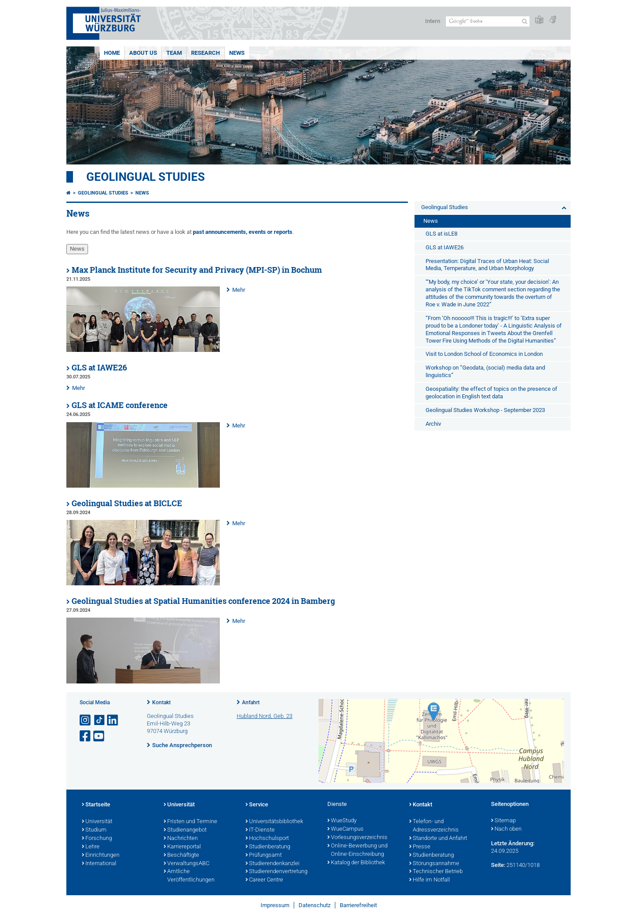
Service (257, 805)
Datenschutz (314, 905)
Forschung (97, 839)
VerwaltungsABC (186, 864)
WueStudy (342, 821)
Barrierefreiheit (358, 905)
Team (174, 53)
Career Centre (264, 880)
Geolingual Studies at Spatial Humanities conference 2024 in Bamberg (203, 601)
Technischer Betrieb (436, 872)
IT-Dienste (260, 830)
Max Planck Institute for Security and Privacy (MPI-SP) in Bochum (197, 270)
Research (205, 53)
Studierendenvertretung (276, 872)
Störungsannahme (434, 864)
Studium (94, 830)
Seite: (498, 865)
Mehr (238, 289)
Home (112, 53)
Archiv (433, 423)
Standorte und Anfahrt (438, 839)
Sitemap (503, 821)
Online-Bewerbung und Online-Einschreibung (357, 850)
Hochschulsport (267, 839)
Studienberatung (268, 847)
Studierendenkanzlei (272, 864)
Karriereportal (182, 847)
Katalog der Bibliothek (356, 863)
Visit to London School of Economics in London (484, 354)
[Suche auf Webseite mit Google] (488, 21)
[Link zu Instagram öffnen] (86, 720)
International (99, 864)
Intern (432, 21)
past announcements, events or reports (242, 232)
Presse (419, 847)
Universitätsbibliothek (274, 822)
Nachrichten (181, 839)
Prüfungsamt (264, 855)
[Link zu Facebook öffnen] (86, 736)
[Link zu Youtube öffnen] (99, 736)
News (237, 53)
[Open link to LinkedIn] (113, 720)
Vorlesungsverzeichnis (357, 838)
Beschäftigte (181, 855)
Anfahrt (251, 702)
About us (143, 53)
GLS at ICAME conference (120, 405)
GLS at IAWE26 (99, 368)
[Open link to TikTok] (99, 720)
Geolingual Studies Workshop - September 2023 (485, 410)
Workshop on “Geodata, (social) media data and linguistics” (485, 371)
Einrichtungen (100, 855)
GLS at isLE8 (441, 233)
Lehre (91, 847)
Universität (97, 822)
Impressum (275, 905)
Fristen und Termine (190, 822)
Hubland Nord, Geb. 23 (264, 716)
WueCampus (345, 829)
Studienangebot (185, 830)
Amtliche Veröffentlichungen (189, 876)
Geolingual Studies (145, 176)
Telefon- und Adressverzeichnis (434, 826)
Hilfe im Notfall (429, 880)
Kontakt (161, 702)
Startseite (96, 805)
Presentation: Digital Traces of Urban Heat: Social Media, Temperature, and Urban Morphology (487, 265)
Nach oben (506, 829)
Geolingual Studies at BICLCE (127, 503)
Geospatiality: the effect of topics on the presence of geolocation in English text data (491, 392)
